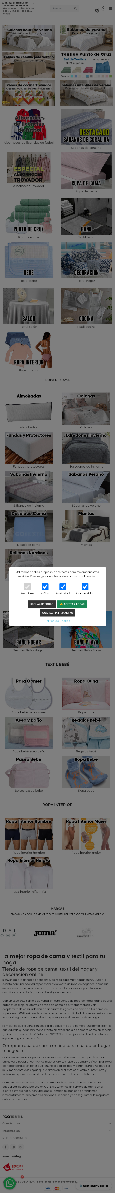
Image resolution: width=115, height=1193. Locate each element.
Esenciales (27, 589)
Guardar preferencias (57, 613)
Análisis (45, 589)
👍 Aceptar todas (72, 604)
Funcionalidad (85, 589)
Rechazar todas (41, 604)
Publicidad (63, 589)
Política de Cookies (57, 621)
